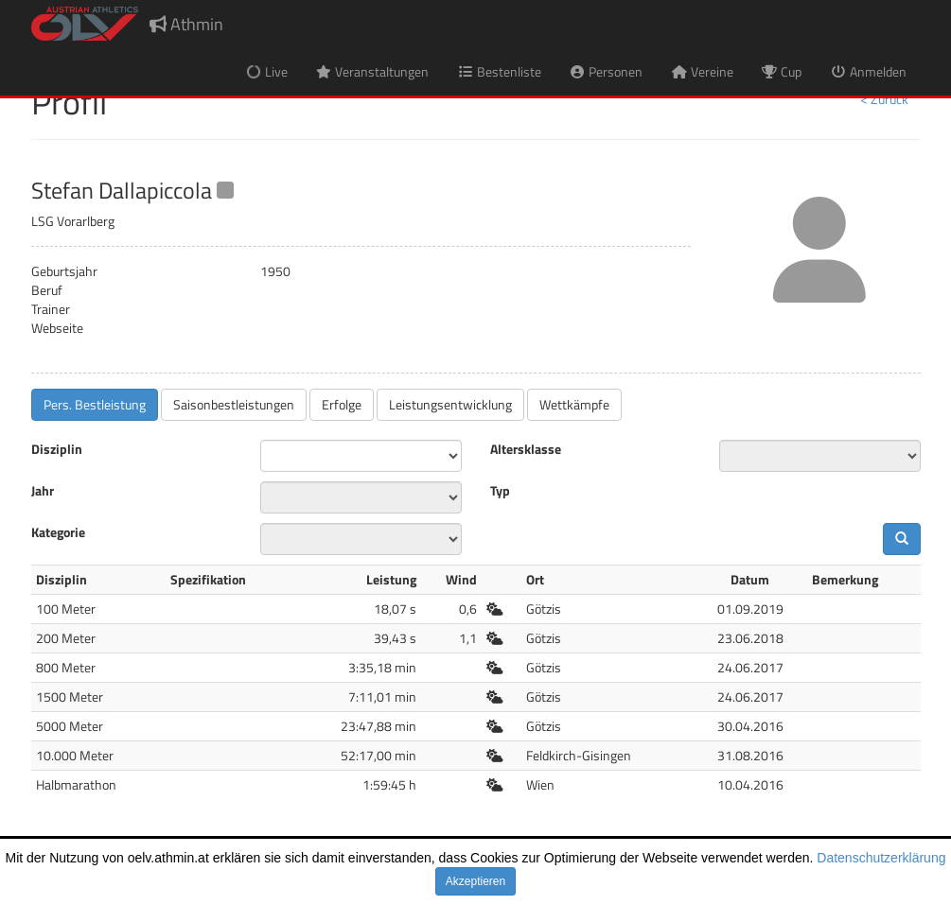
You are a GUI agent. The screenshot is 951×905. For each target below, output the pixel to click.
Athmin (186, 24)
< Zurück (884, 99)
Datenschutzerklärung (881, 857)
